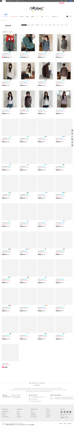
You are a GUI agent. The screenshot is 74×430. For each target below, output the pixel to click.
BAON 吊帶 (41, 307)
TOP (72, 151)
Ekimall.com (48, 411)
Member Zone (72, 133)
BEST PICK (4, 413)
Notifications (19, 416)
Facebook (67, 412)
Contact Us (48, 416)
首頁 (2, 20)
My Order (18, 413)
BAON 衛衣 (59, 53)
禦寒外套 (38, 25)
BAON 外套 (59, 81)
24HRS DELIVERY (5, 416)
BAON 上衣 (23, 53)
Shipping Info (33, 413)
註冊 (61, 1)
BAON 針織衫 (42, 53)
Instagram (62, 412)
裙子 (59, 25)
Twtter (64, 412)
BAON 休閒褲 (42, 81)
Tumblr (70, 412)
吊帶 (66, 25)
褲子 (62, 25)
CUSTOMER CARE (34, 409)
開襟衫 (33, 25)
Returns (32, 411)
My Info (18, 411)
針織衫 (55, 25)
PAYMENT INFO (72, 139)
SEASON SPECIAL (5, 411)
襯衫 (50, 25)
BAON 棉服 (41, 250)
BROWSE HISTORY (72, 142)
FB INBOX (72, 136)
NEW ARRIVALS (5, 409)
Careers (47, 413)
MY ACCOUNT (19, 409)
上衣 (46, 25)
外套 (28, 25)
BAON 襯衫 (5, 81)
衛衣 (42, 25)
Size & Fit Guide (33, 416)
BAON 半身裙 (6, 53)
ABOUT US (48, 409)
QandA (72, 145)
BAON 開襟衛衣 (24, 110)
